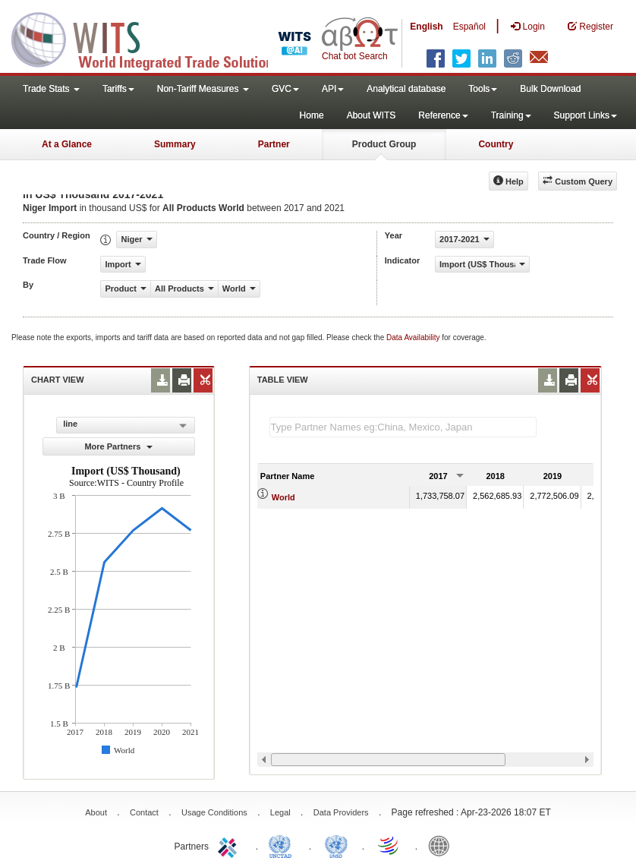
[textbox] (403, 427)
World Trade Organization (389, 845)
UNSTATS (336, 845)
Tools (482, 89)
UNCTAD (283, 845)
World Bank (442, 845)
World (283, 497)
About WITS (371, 115)
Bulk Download (550, 89)
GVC (285, 89)
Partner (274, 144)
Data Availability (414, 337)
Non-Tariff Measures (203, 89)
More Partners (118, 446)
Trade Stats (51, 89)
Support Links (585, 115)
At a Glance (67, 144)
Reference (443, 115)
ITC (230, 845)
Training (511, 115)
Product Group (384, 144)
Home (312, 115)
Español (469, 26)
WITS (152, 38)
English (426, 26)
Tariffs (118, 89)
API (333, 89)
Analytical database (406, 89)
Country (495, 144)
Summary (175, 144)
